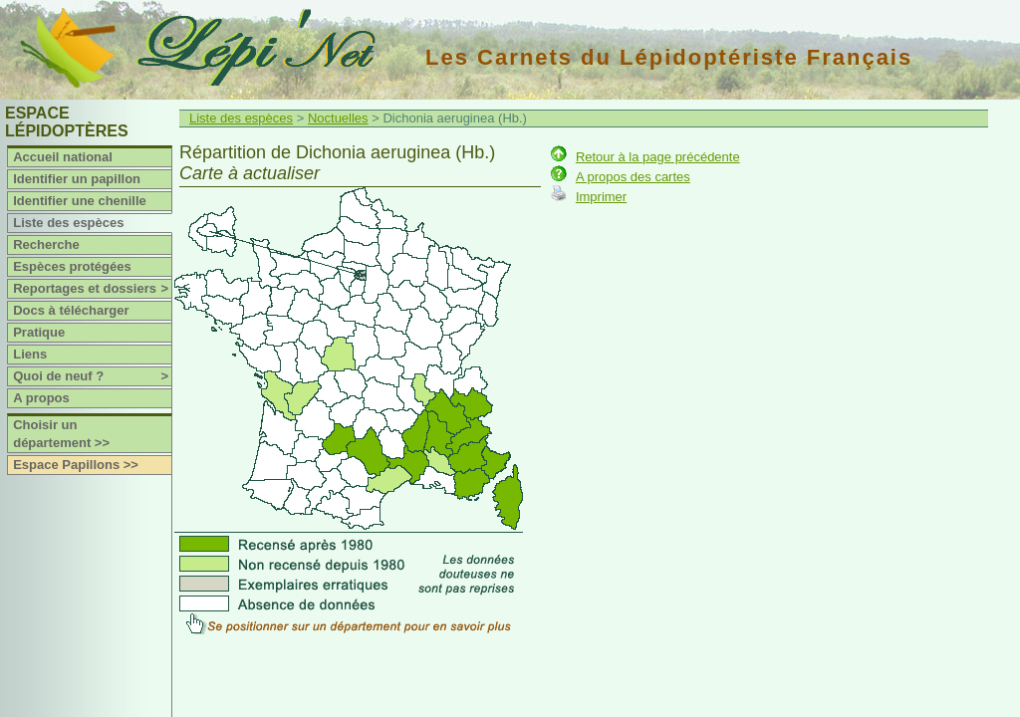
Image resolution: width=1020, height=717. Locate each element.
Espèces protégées (72, 266)
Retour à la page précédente (658, 156)
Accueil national (63, 156)
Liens (30, 354)
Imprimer (601, 196)
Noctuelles (338, 118)
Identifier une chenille (79, 200)
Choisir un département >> (61, 433)
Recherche (46, 244)
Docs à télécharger (70, 310)
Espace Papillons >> (75, 464)
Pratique (39, 332)
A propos (41, 397)
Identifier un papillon (76, 178)
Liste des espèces (68, 222)
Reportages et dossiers (92, 289)
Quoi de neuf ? (92, 376)
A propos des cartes (633, 176)
